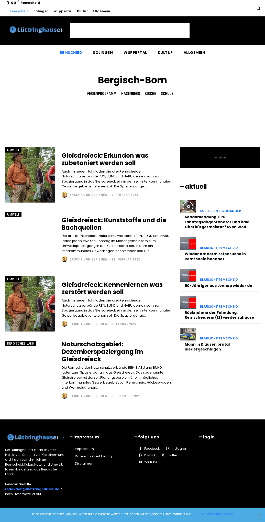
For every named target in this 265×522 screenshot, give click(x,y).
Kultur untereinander (220, 211)
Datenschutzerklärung (218, 514)
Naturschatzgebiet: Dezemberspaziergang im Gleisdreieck (102, 351)
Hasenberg (130, 94)
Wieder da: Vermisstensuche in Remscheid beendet (215, 256)
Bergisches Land (20, 343)
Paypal (149, 455)
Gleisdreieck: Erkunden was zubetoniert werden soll (105, 159)
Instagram (180, 448)
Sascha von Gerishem (89, 195)
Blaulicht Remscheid (219, 247)
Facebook (152, 448)
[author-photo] (65, 195)
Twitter (172, 455)
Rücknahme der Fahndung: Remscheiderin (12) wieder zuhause (219, 315)
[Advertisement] (130, 30)
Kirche (150, 94)
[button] (258, 8)
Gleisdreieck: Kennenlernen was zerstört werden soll (112, 288)
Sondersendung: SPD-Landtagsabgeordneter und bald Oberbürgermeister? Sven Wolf (217, 221)
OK (197, 514)
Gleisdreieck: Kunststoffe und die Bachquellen (114, 224)
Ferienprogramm (101, 94)
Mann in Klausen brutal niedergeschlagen (207, 347)
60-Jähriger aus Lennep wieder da (218, 285)
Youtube (150, 462)
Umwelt (13, 150)
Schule (167, 94)
